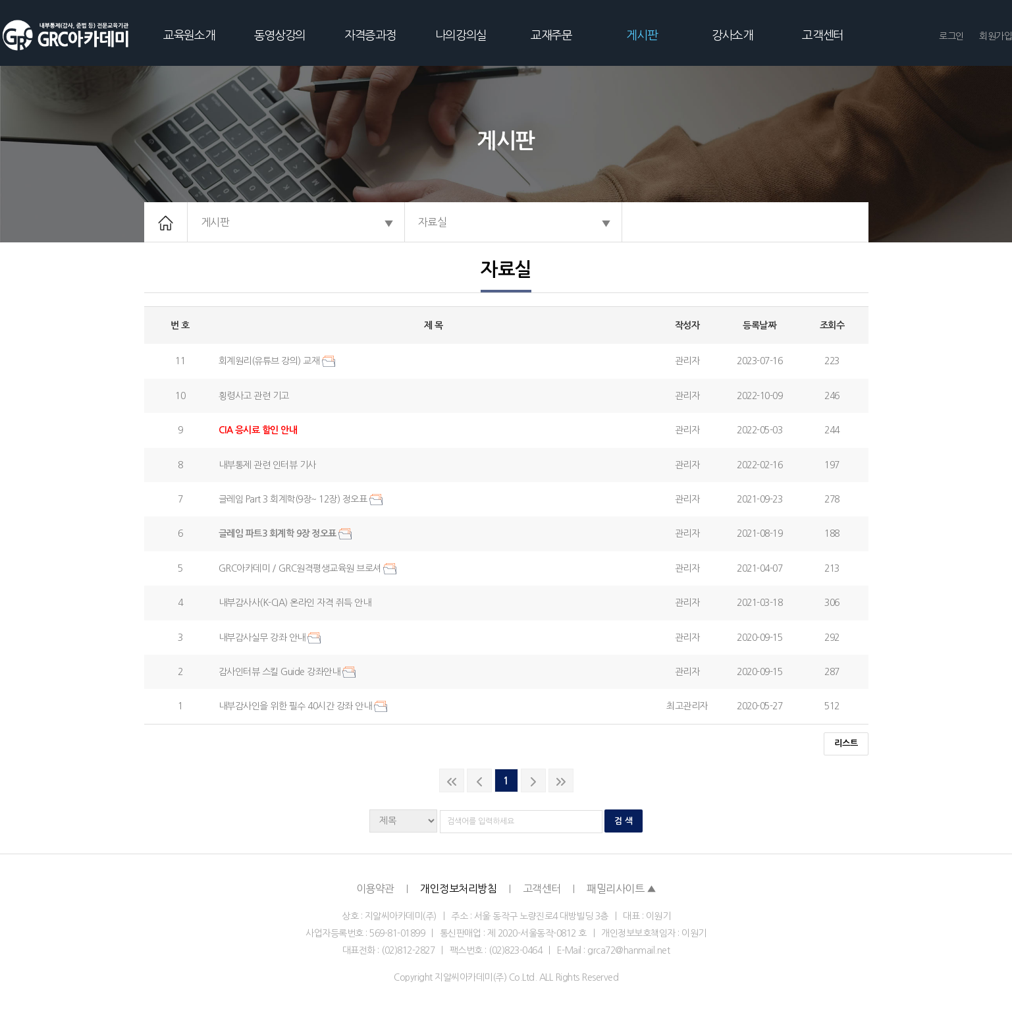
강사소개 (732, 35)
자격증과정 (370, 35)
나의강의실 (461, 35)
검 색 (623, 821)
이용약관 (375, 888)
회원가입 (995, 36)
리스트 (846, 743)
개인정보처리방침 (458, 888)
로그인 (951, 36)
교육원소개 (189, 35)
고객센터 (822, 35)
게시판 (641, 35)
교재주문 (551, 35)
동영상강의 (280, 35)
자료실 (432, 222)
